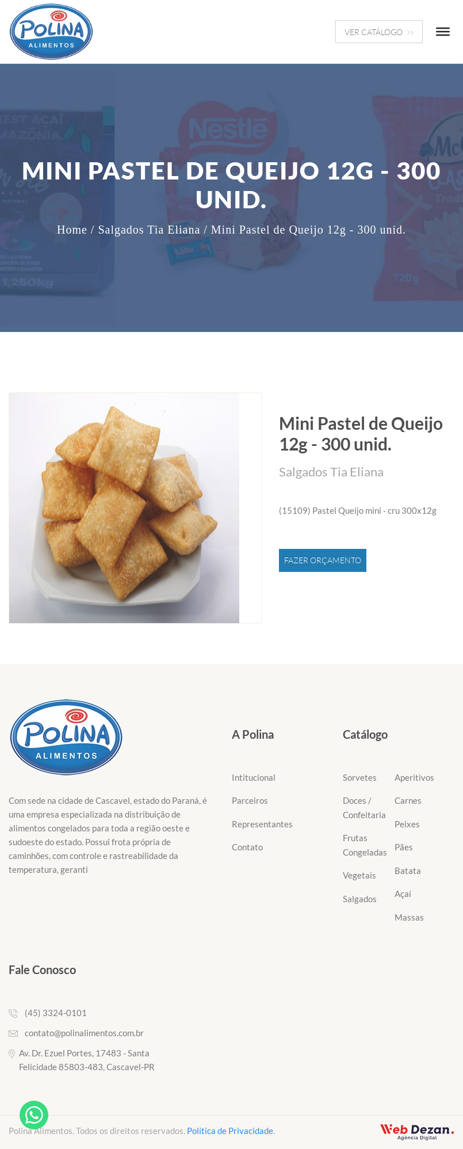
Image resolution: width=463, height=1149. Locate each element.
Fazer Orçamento (322, 560)
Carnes (408, 800)
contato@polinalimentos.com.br (84, 1033)
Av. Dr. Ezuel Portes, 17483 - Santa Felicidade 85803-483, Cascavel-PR (87, 1060)
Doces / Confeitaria (364, 807)
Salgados (360, 899)
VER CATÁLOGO (379, 32)
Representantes (262, 824)
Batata (408, 870)
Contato (247, 847)
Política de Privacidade (230, 1130)
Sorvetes (360, 777)
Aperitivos (414, 777)
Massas (409, 917)
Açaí (403, 893)
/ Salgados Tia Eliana (145, 229)
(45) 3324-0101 (56, 1012)
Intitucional (253, 777)
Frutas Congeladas (365, 845)
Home (72, 229)
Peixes (407, 824)
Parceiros (250, 800)
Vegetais (359, 875)
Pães (404, 847)
